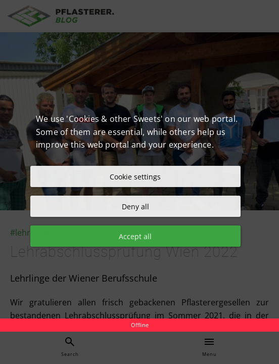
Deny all (135, 206)
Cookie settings (135, 176)
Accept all (135, 236)
